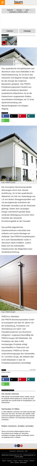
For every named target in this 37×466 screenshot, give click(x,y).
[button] (5, 116)
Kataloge (27, 31)
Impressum (13, 451)
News (12, 462)
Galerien (10, 31)
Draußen (26, 460)
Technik (20, 460)
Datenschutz (20, 451)
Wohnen (32, 460)
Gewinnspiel (23, 462)
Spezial (17, 462)
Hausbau (9, 460)
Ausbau (15, 460)
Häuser (4, 460)
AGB (26, 451)
